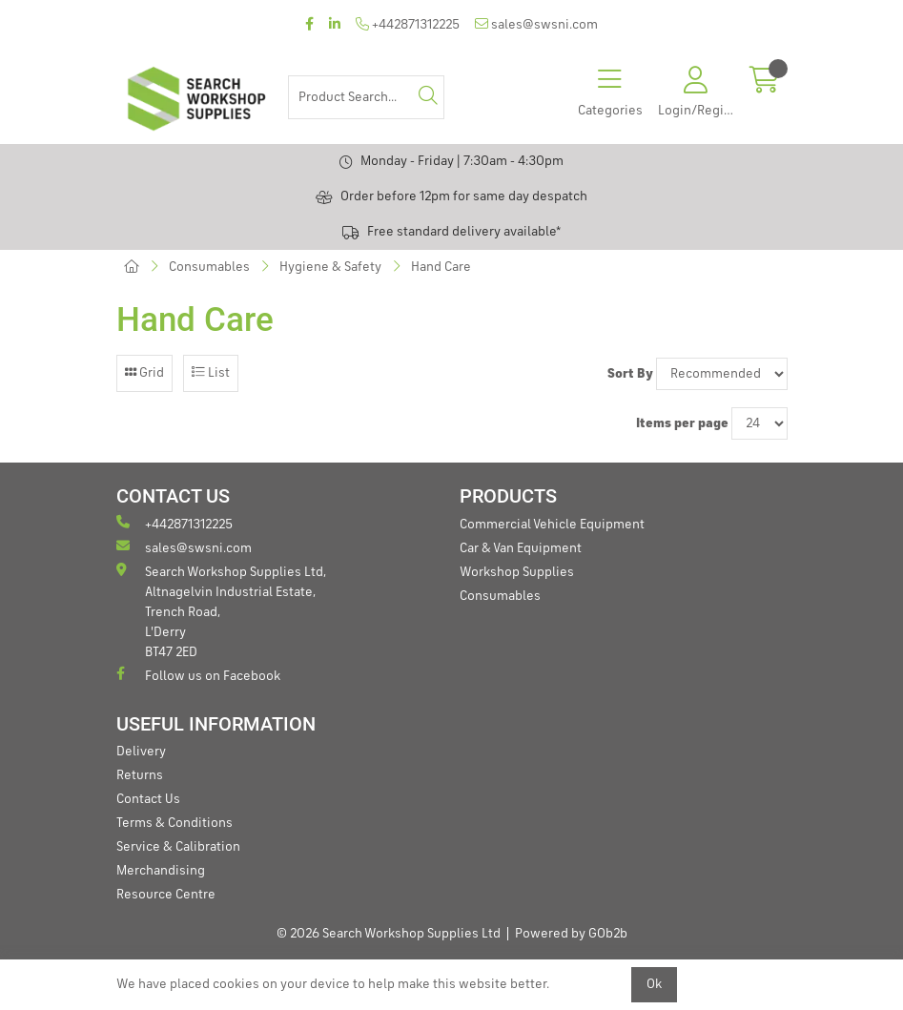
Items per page (682, 423)
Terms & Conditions (174, 823)
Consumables (209, 267)
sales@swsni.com (536, 24)
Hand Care (441, 267)
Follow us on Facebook (198, 675)
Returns (139, 775)
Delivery (141, 751)
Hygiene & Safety (330, 267)
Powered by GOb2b (571, 933)
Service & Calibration (178, 847)
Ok (654, 984)
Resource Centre (165, 894)
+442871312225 (408, 24)
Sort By (630, 374)
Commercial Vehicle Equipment (552, 524)
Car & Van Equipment (521, 548)
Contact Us (148, 799)
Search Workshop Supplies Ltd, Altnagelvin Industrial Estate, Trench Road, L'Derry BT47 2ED (221, 611)
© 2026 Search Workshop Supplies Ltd (389, 933)
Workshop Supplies (517, 572)
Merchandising (160, 870)
